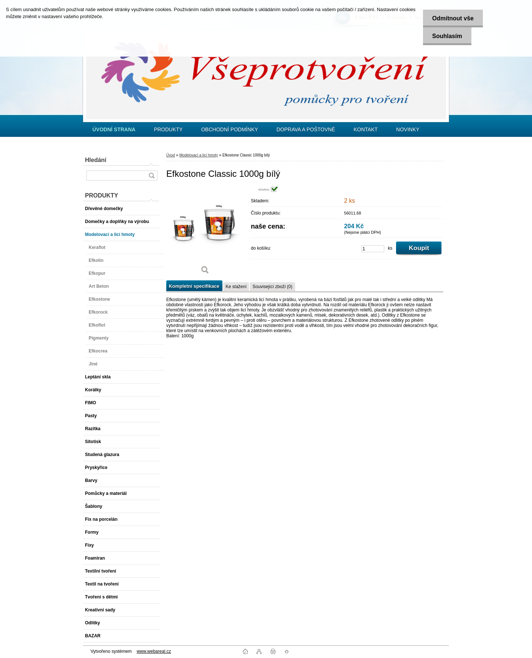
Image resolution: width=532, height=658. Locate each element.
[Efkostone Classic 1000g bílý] (205, 232)
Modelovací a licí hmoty (198, 155)
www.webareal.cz (154, 651)
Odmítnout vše (453, 18)
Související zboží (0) (272, 286)
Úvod (170, 155)
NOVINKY (407, 129)
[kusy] (372, 248)
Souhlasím (447, 36)
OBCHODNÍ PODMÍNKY (229, 129)
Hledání (95, 160)
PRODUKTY (168, 129)
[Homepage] (114, 129)
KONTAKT (366, 129)
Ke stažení (236, 286)
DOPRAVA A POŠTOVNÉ (305, 129)
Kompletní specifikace (194, 286)
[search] (151, 175)
